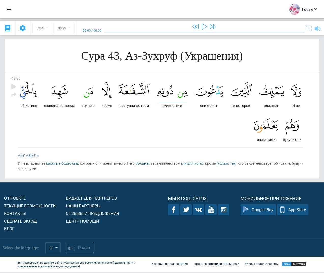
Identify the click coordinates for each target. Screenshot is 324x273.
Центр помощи (82, 222)
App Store (293, 211)
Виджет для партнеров (91, 199)
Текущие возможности (30, 206)
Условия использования (170, 265)
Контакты (15, 214)
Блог (9, 229)
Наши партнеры (83, 206)
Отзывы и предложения (92, 214)
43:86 (15, 78)
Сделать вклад (20, 222)
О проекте (15, 199)
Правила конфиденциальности (216, 265)
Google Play (258, 211)
